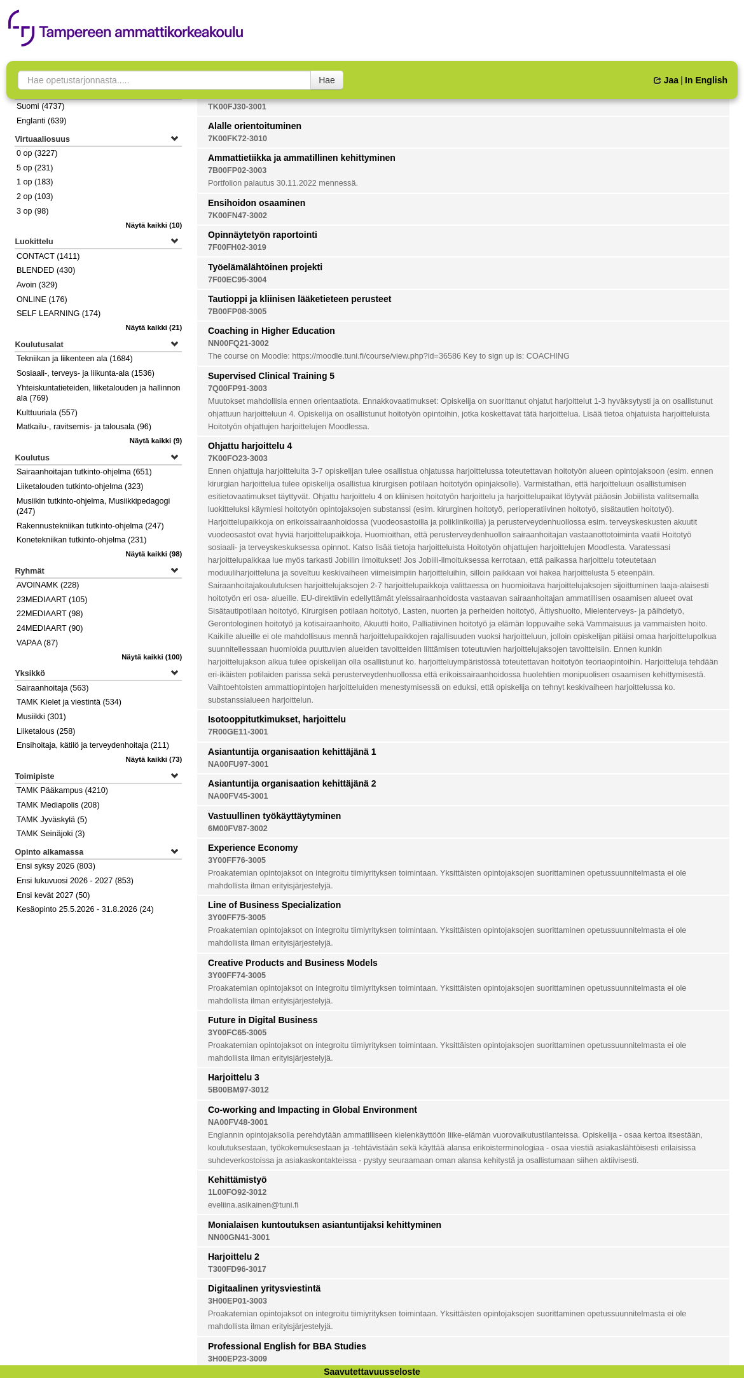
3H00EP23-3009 (237, 1358)
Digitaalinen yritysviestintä (264, 1288)
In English (706, 80)
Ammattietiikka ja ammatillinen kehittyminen (302, 158)
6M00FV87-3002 (238, 828)
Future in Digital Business (263, 1020)
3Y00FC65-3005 (237, 1032)
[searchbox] (164, 80)
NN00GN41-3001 (239, 1237)
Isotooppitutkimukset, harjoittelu (277, 719)
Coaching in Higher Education (271, 331)
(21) (153, 327)
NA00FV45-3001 (238, 796)
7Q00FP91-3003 (237, 388)
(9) (156, 440)
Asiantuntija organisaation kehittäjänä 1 (292, 752)
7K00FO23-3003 (238, 458)
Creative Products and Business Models (293, 963)
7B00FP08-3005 (237, 311)
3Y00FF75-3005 (237, 917)
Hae (327, 80)
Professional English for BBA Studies (287, 1346)
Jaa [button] (666, 80)
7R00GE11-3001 (238, 731)
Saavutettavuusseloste (372, 1372)
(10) (153, 225)
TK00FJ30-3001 (237, 106)
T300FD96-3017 (237, 1269)
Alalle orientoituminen (254, 126)
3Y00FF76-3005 (237, 860)
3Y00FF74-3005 (237, 975)
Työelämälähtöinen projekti (265, 267)
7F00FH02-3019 (237, 247)
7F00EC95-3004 (237, 279)
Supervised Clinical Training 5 (271, 376)
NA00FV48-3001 (238, 1122)
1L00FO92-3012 (237, 1192)
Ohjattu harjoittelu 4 (250, 446)
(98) (153, 554)
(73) (153, 759)
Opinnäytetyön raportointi (262, 235)
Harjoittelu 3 (233, 1077)
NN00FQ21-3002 (238, 343)
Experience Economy (253, 848)
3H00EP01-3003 (237, 1301)
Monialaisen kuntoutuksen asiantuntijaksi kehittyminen (324, 1225)
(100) (151, 657)
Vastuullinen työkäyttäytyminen (274, 816)
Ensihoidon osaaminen (256, 203)
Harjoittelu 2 (233, 1256)
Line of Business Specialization (274, 905)
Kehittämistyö (237, 1180)
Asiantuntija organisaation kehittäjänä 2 (292, 783)
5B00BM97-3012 (238, 1089)
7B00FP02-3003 (237, 170)
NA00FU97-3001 (238, 764)
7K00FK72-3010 (237, 138)
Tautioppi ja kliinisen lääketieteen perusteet (299, 299)
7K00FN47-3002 (237, 215)
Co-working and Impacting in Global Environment (312, 1110)
